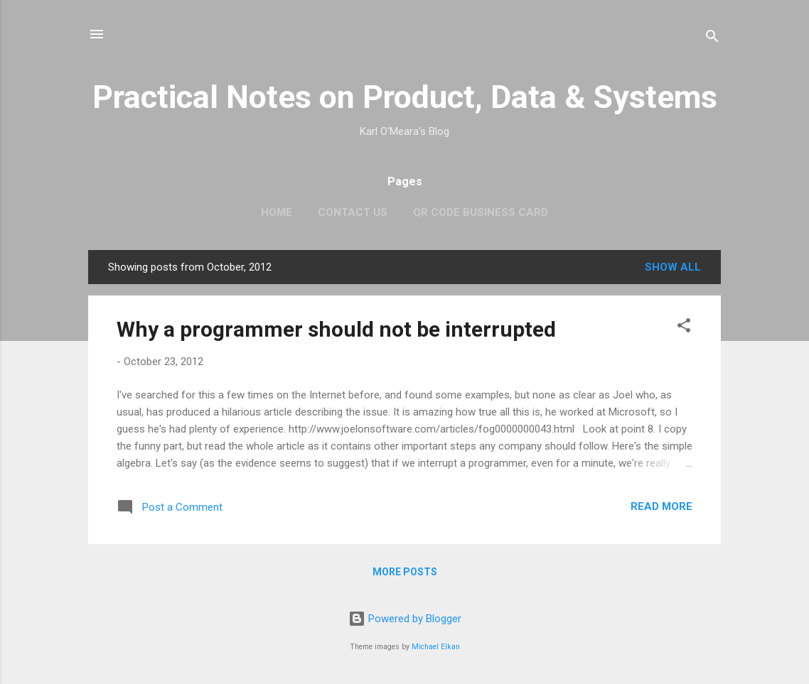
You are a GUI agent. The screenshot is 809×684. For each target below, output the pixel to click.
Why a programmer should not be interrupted (336, 329)
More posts (405, 571)
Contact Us (352, 212)
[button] (683, 328)
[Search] (712, 38)
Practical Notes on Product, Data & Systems (404, 97)
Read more (661, 506)
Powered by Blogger (404, 618)
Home (276, 212)
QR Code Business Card (480, 212)
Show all (673, 267)
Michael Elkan (436, 646)
